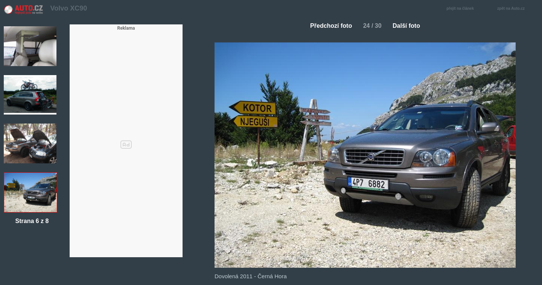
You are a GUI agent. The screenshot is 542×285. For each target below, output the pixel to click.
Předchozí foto (328, 26)
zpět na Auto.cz (515, 9)
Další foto (409, 26)
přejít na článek (462, 9)
